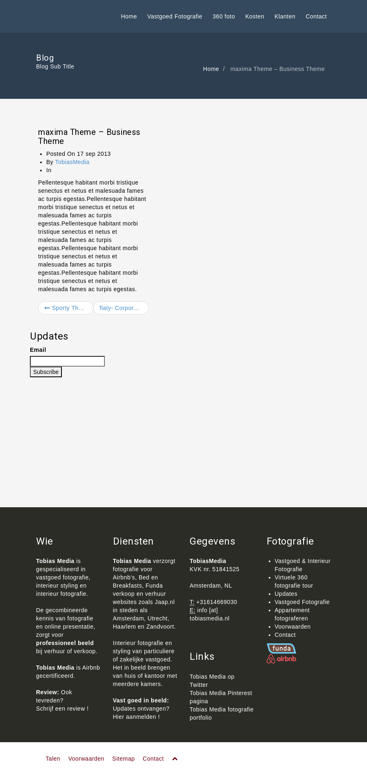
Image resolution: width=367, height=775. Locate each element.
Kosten (255, 16)
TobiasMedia (72, 162)
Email (38, 349)
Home (129, 16)
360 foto (224, 16)
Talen (52, 758)
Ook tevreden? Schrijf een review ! (62, 700)
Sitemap (123, 758)
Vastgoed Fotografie (175, 16)
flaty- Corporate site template (124, 308)
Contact (316, 16)
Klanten (284, 16)
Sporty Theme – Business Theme (68, 308)
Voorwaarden (293, 626)
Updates (286, 593)
